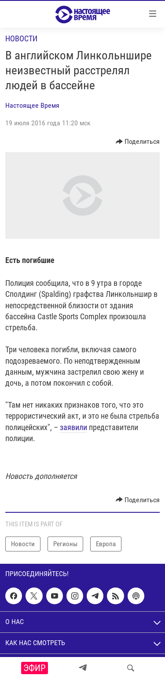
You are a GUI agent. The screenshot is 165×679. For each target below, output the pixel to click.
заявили (73, 427)
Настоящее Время (32, 105)
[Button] (138, 141)
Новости (21, 38)
